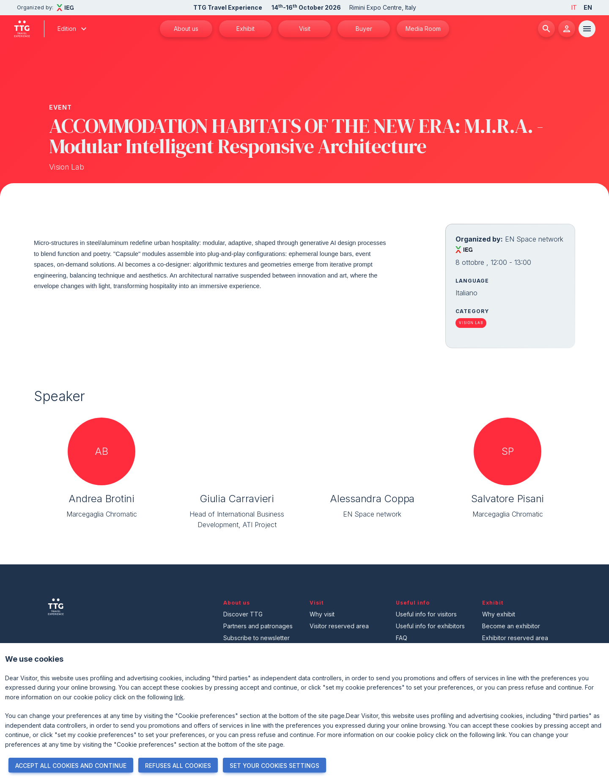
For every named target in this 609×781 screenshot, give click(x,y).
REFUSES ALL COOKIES (178, 765)
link (179, 697)
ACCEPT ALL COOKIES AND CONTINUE (70, 765)
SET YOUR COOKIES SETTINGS (274, 765)
